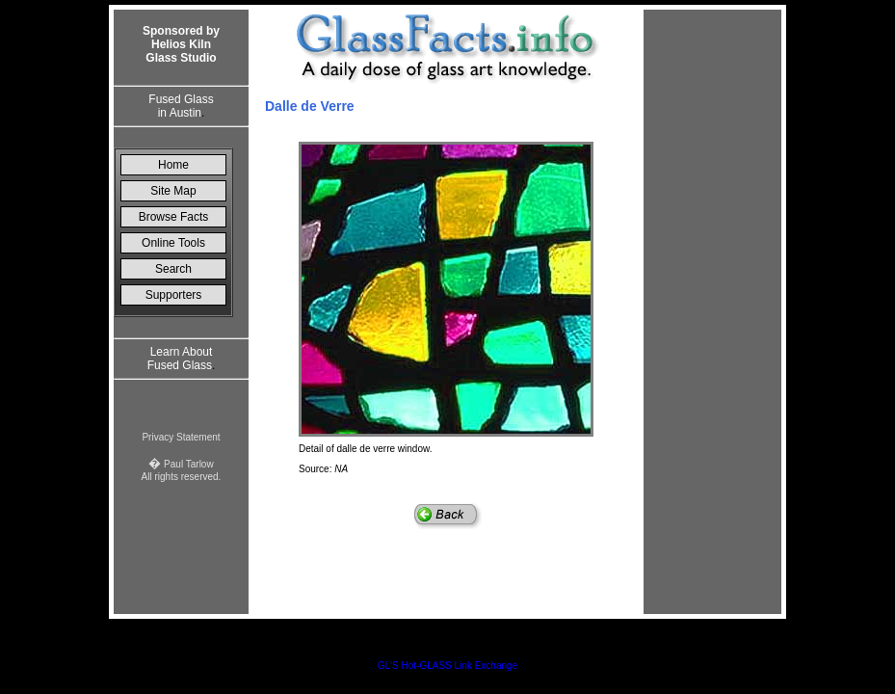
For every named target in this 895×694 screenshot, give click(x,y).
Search (173, 269)
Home (173, 165)
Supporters (173, 295)
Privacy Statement (181, 437)
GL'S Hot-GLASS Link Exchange (447, 665)
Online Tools (173, 243)
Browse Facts (174, 217)
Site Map (173, 191)
